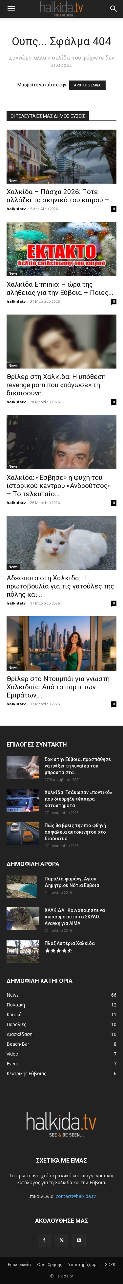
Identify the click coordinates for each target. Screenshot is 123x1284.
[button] (11, 9)
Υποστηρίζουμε (83, 1264)
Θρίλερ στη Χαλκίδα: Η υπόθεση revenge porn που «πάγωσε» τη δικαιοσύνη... (56, 385)
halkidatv (16, 208)
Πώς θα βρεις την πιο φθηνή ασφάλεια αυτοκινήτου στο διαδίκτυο (75, 832)
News (13, 180)
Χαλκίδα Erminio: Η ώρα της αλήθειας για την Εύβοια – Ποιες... (60, 288)
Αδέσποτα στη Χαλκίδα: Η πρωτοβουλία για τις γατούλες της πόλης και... (60, 586)
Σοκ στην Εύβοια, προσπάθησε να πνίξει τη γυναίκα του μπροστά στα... (78, 766)
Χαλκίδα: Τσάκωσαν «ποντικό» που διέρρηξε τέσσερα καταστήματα (78, 799)
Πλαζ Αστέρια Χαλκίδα (70, 943)
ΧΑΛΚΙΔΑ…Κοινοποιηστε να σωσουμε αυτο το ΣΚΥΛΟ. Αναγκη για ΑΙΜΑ (75, 917)
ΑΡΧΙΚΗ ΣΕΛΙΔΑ (87, 85)
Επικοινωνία (19, 1264)
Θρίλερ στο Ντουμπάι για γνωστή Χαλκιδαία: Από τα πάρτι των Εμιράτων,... (58, 687)
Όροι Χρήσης (49, 1264)
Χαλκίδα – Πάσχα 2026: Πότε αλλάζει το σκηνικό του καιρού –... (60, 196)
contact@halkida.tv (76, 1196)
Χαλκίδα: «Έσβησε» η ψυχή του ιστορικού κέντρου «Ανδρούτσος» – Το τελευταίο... (59, 486)
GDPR (110, 1264)
